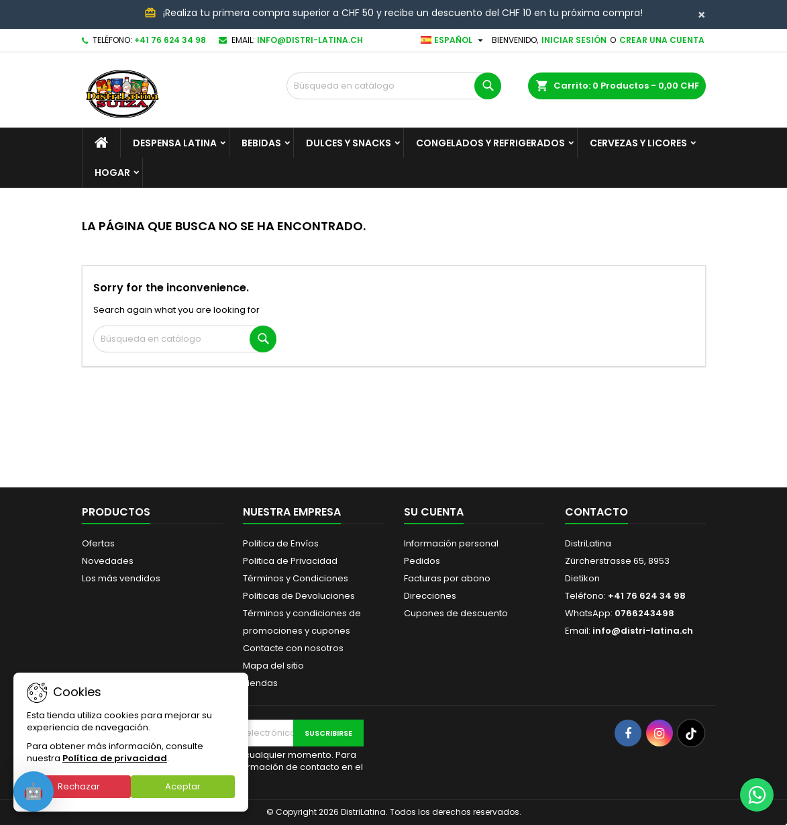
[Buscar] (393, 85)
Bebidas (261, 143)
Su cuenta (434, 512)
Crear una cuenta (661, 40)
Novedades (108, 560)
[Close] (701, 14)
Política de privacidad (114, 758)
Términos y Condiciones (295, 578)
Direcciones (430, 595)
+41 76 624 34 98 (170, 40)
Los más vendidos (121, 578)
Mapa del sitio (273, 665)
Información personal (451, 543)
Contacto (596, 512)
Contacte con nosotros (293, 648)
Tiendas (260, 683)
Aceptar (183, 786)
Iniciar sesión (574, 40)
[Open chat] (33, 791)
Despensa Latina (175, 143)
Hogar (112, 172)
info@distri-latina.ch (310, 40)
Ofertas (98, 543)
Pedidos (422, 560)
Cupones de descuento (456, 613)
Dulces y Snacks (348, 143)
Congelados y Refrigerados (490, 143)
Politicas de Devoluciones (299, 595)
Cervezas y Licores (638, 143)
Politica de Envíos (281, 543)
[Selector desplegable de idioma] (453, 40)
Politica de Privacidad (290, 560)
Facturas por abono (447, 578)
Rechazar (79, 786)
